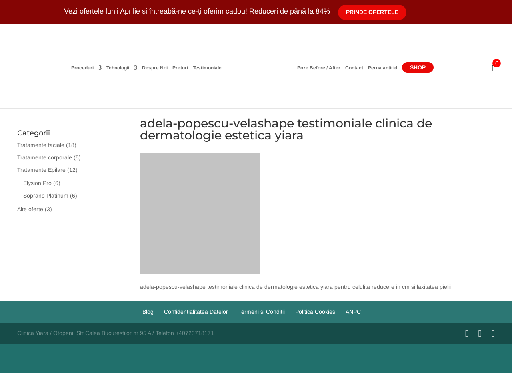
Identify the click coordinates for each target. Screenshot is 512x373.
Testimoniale (207, 68)
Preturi (180, 68)
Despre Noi (155, 68)
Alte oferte (30, 209)
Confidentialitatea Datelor (196, 311)
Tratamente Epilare (41, 170)
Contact (354, 68)
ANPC (353, 311)
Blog (148, 311)
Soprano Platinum (45, 195)
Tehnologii (117, 68)
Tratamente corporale (44, 157)
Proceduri (82, 68)
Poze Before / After (318, 68)
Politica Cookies (315, 311)
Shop (418, 67)
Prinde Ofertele (372, 12)
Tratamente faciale (40, 145)
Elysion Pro (37, 183)
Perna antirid (382, 68)
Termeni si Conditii (261, 311)
